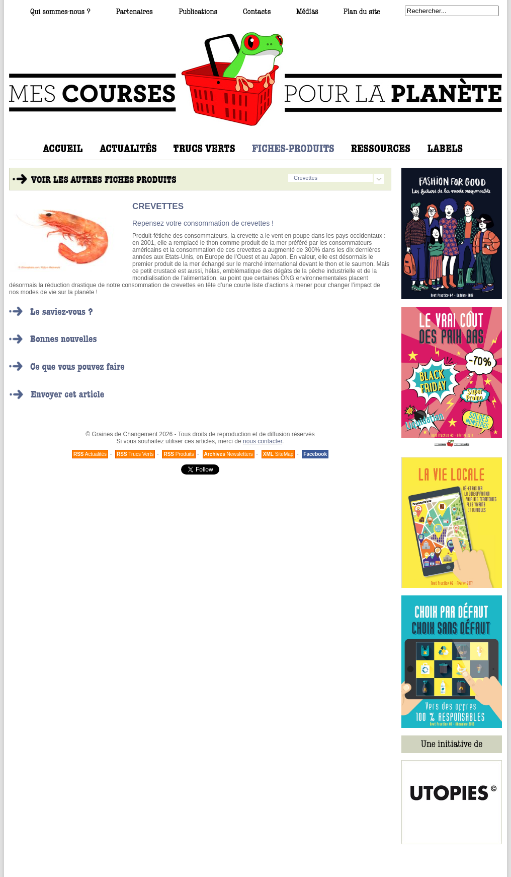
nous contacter (262, 441)
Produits (178, 454)
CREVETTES (158, 206)
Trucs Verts (135, 454)
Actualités (90, 454)
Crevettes (305, 178)
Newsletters (228, 454)
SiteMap (278, 454)
